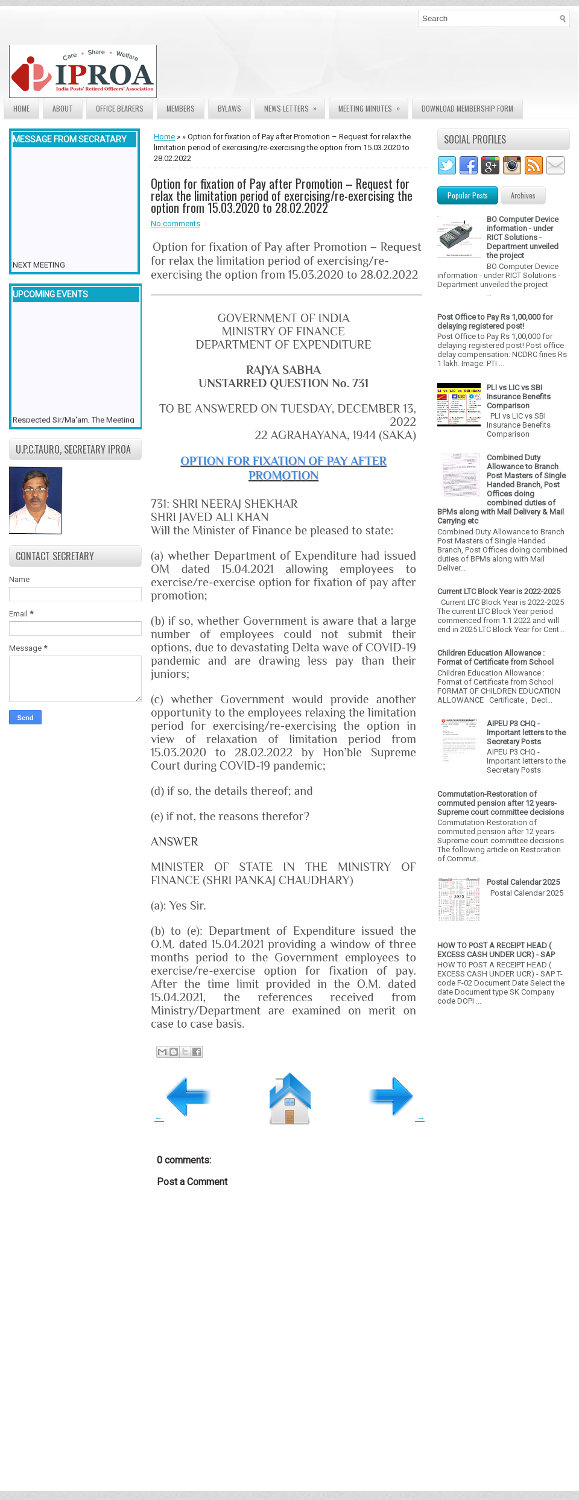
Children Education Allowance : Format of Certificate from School (495, 657)
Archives (523, 195)
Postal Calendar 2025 (523, 882)
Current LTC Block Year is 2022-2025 (498, 591)
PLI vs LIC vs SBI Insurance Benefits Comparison (519, 396)
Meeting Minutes (373, 105)
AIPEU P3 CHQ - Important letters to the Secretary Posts (526, 732)
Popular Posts (468, 195)
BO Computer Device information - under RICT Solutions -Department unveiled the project (522, 237)
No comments (175, 223)
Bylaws (229, 108)
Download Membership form (467, 108)
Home (21, 108)
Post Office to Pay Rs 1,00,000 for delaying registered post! (494, 321)
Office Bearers (120, 108)
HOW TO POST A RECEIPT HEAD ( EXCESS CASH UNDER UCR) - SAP (496, 950)
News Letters (294, 105)
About (62, 108)
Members (180, 108)
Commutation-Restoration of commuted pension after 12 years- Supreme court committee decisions (500, 803)
